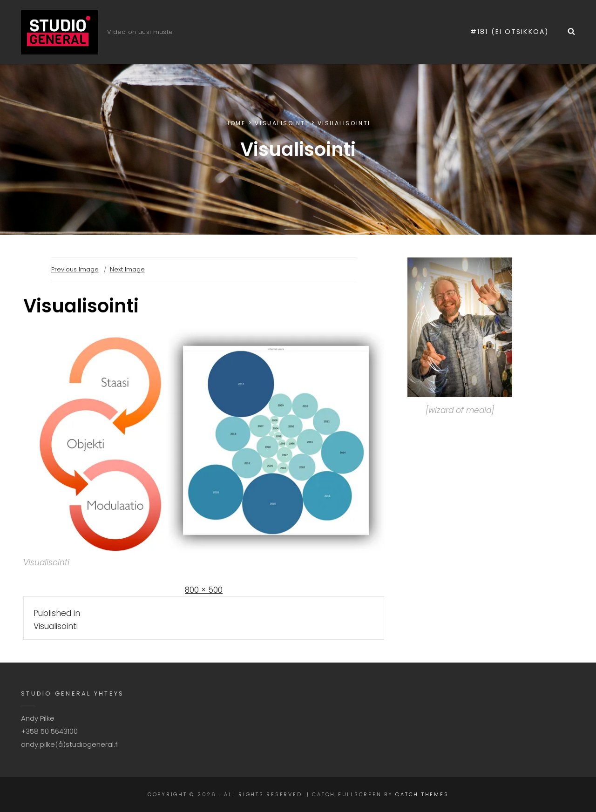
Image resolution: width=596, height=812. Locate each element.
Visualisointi (281, 123)
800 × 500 (204, 589)
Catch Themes (421, 794)
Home (235, 123)
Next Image (127, 269)
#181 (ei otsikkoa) (509, 31)
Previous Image (75, 269)
